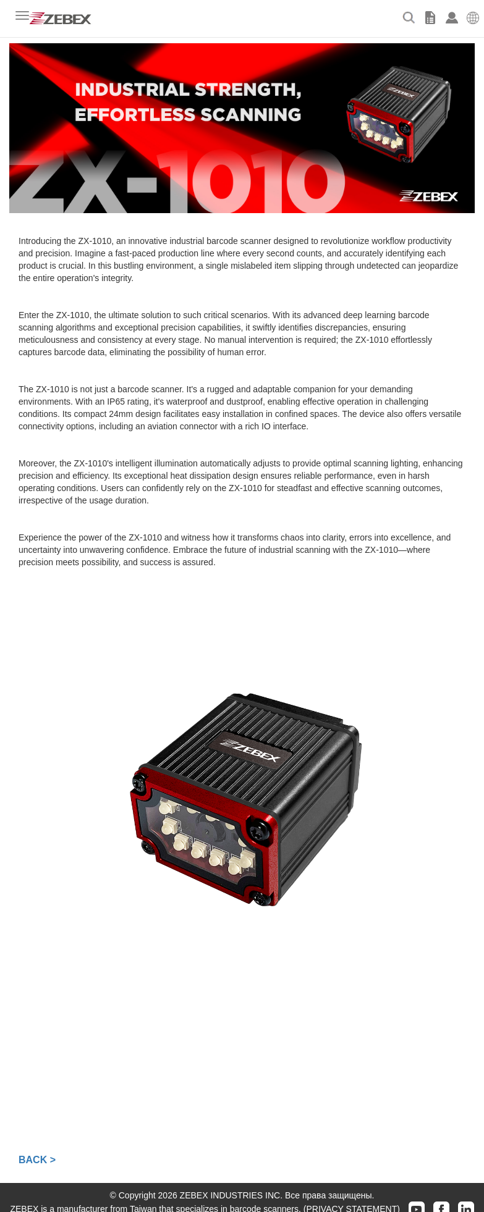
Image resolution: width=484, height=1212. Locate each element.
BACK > (37, 1160)
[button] (473, 15)
